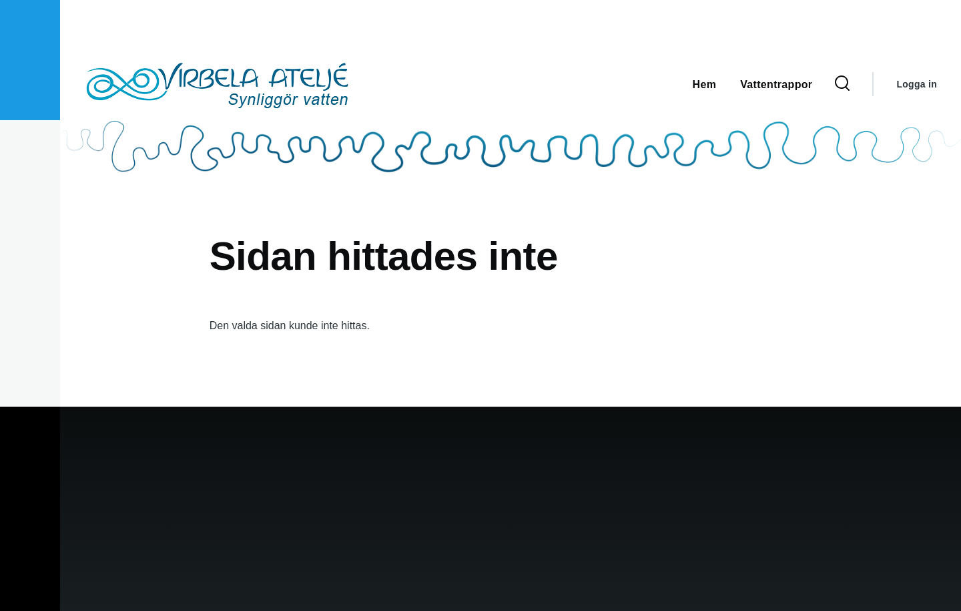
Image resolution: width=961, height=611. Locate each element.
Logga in (916, 84)
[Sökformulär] (842, 84)
